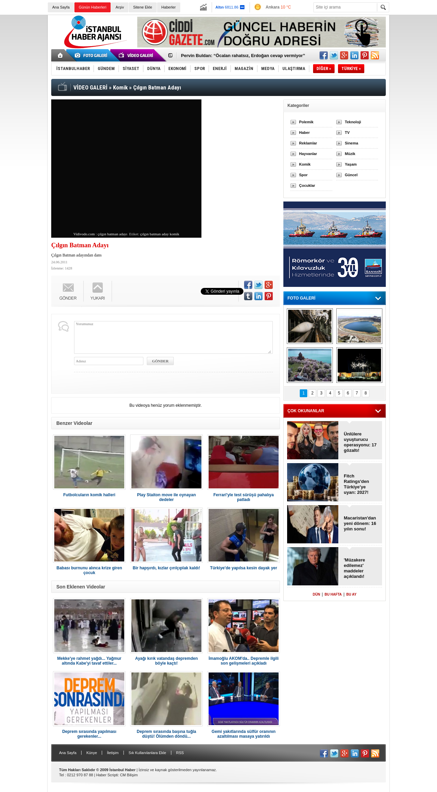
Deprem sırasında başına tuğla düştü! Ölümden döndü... (166, 734)
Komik (305, 164)
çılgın (144, 234)
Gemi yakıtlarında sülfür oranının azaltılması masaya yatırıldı (244, 734)
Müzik (350, 154)
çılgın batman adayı (112, 234)
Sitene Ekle (142, 7)
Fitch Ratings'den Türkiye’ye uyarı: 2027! (356, 484)
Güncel (351, 175)
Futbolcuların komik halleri (89, 494)
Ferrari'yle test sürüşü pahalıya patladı (243, 497)
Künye (91, 753)
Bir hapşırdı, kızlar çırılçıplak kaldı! (166, 568)
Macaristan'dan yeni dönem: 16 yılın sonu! (360, 523)
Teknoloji (353, 122)
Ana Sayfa (61, 7)
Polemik (306, 122)
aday (165, 234)
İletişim (112, 753)
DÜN (316, 594)
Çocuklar (307, 185)
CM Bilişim (129, 775)
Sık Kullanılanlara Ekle (147, 753)
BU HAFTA (333, 594)
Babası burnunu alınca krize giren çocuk (89, 570)
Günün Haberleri (93, 7)
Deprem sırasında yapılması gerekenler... (89, 734)
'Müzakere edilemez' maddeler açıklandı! (354, 568)
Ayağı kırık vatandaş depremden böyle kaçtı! (166, 661)
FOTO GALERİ (301, 298)
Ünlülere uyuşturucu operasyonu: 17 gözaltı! (360, 442)
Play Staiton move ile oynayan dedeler (166, 497)
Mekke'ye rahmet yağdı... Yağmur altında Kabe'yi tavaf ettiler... (89, 661)
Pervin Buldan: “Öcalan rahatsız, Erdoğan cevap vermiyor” (243, 55)
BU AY (351, 594)
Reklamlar (308, 143)
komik (174, 234)
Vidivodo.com (84, 234)
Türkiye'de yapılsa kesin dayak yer (243, 568)
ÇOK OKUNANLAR (305, 410)
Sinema (351, 143)
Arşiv (119, 7)
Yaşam (351, 164)
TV (347, 132)
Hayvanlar (308, 154)
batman (155, 234)
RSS (180, 753)
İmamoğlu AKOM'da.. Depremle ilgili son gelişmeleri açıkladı (244, 661)
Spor (303, 175)
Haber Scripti (107, 775)
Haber (304, 132)
